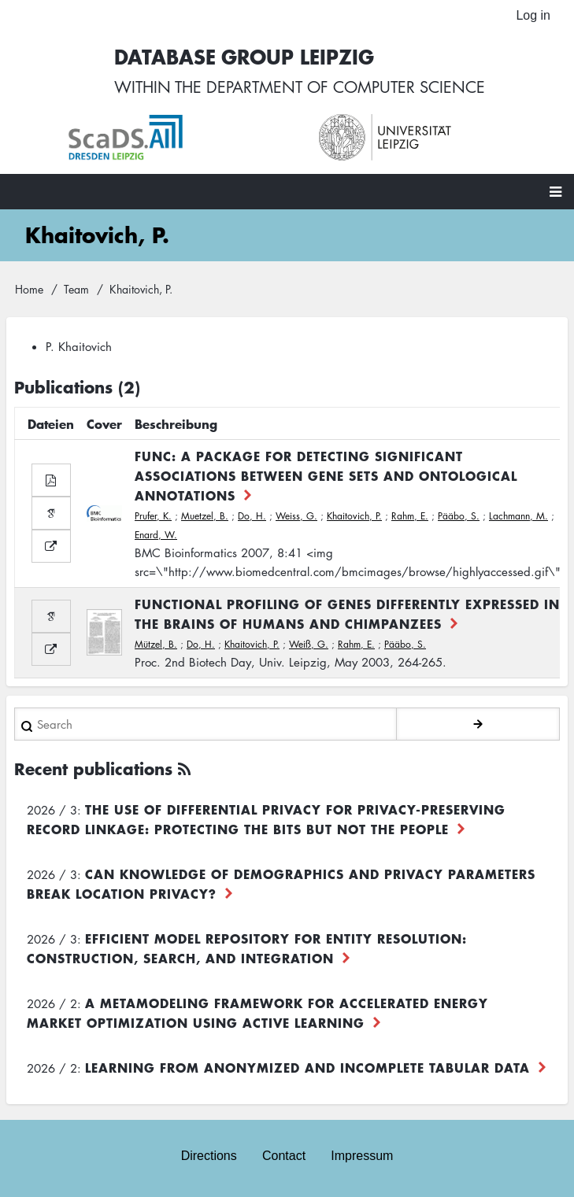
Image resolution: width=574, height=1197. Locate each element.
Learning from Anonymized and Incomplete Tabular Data (307, 1067)
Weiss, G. (296, 516)
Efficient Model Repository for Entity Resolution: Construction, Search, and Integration (247, 948)
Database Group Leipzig (244, 56)
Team (76, 289)
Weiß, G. (308, 644)
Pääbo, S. (459, 516)
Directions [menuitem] (209, 1155)
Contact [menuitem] (284, 1155)
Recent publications (93, 768)
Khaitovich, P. (354, 516)
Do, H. (252, 516)
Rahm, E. (409, 516)
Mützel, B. (156, 644)
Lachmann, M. (518, 516)
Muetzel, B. (204, 516)
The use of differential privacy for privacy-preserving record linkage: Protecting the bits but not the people (266, 819)
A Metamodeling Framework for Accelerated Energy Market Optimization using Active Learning (257, 1012)
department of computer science (345, 87)
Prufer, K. (153, 516)
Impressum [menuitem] (362, 1155)
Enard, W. (156, 534)
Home (29, 289)
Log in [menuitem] (533, 15)
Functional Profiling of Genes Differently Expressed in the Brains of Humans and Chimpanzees (347, 613)
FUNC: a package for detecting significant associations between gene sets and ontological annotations (326, 475)
